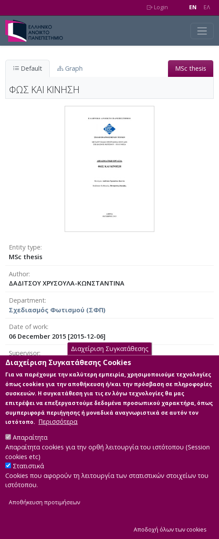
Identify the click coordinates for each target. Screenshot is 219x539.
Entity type (24, 247)
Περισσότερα (57, 436)
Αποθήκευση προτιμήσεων (44, 517)
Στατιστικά (28, 481)
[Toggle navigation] (202, 31)
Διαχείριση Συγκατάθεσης (110, 363)
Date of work (28, 326)
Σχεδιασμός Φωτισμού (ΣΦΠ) (57, 310)
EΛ (207, 7)
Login (157, 7)
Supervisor (24, 353)
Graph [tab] (70, 68)
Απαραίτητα (30, 452)
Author (19, 274)
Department (27, 300)
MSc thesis (190, 68)
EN (193, 7)
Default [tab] (27, 68)
